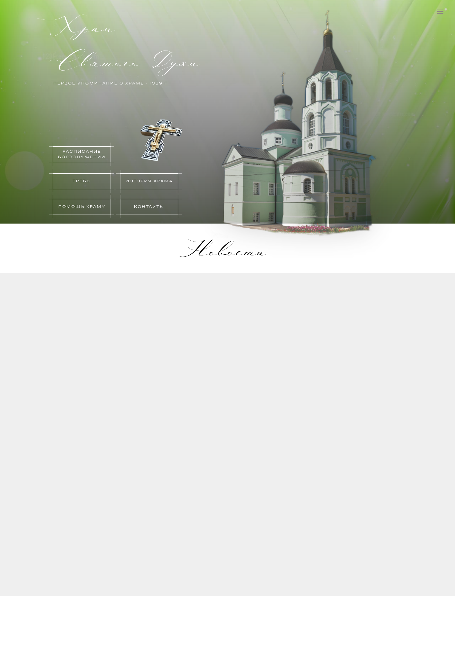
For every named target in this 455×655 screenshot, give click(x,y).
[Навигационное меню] (440, 12)
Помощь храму (82, 206)
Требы (82, 181)
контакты (149, 206)
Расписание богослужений (82, 154)
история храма (149, 181)
